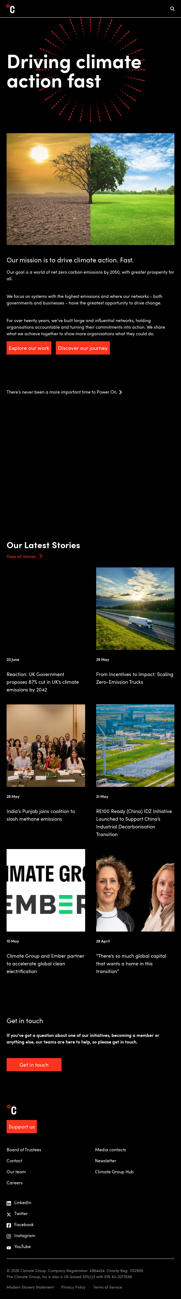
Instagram (21, 1235)
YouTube (19, 1246)
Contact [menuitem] (14, 1161)
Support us (22, 1126)
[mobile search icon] (172, 8)
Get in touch (34, 1064)
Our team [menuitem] (16, 1172)
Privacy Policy (73, 1287)
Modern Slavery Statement (30, 1287)
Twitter (17, 1213)
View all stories (21, 556)
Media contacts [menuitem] (110, 1150)
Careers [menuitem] (15, 1183)
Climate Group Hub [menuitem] (114, 1172)
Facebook (20, 1224)
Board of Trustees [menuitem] (24, 1150)
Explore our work (29, 347)
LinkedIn (19, 1202)
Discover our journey (83, 347)
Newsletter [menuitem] (105, 1161)
